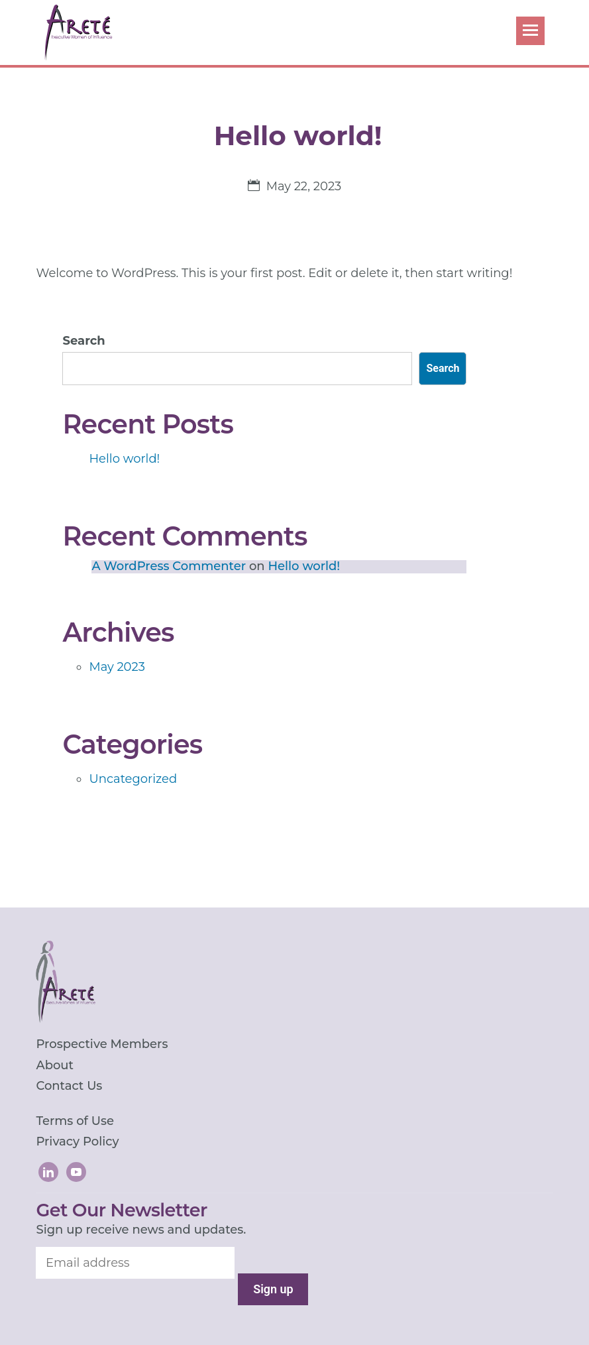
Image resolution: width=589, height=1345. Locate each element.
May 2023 (116, 667)
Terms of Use (75, 1121)
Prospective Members (102, 1044)
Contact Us (69, 1086)
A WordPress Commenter (168, 566)
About (55, 1065)
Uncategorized (133, 779)
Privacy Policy (77, 1141)
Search (83, 340)
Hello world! (124, 458)
